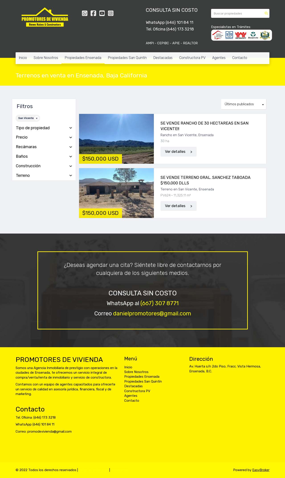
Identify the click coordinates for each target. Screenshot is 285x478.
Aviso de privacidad (93, 470)
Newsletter (120, 470)
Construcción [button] (44, 166)
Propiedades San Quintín (127, 58)
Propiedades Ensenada (83, 58)
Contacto (239, 58)
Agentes (219, 58)
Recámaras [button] (44, 147)
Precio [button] (44, 137)
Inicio (23, 58)
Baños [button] (44, 156)
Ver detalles (175, 151)
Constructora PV (192, 58)
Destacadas (163, 58)
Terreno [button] (44, 175)
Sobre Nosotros (46, 58)
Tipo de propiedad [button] (44, 128)
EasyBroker (260, 470)
